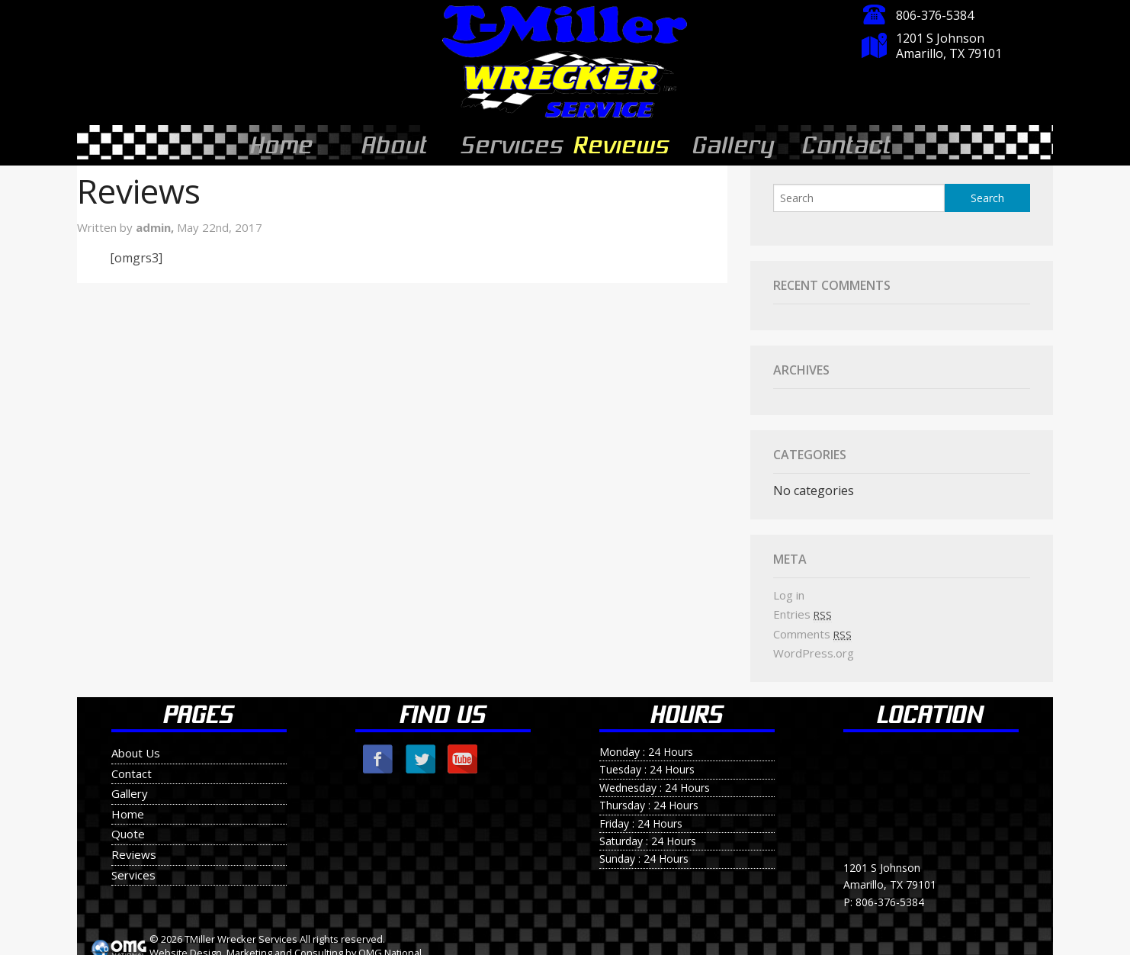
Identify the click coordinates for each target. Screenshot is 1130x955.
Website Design (185, 946)
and (283, 946)
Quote (128, 827)
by (350, 946)
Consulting (318, 946)
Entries (802, 608)
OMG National (390, 946)
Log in (788, 588)
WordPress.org (813, 646)
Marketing (249, 946)
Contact (845, 142)
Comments (812, 627)
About (393, 142)
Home (280, 142)
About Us (135, 746)
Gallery (732, 142)
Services (512, 142)
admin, (156, 221)
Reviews (622, 142)
